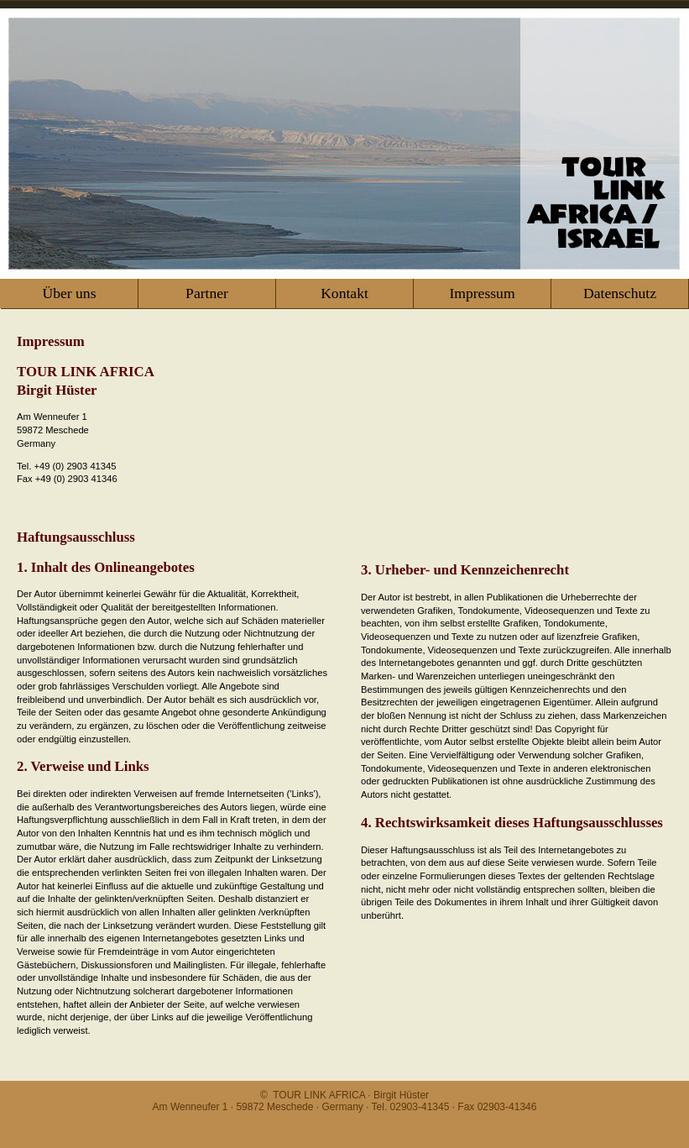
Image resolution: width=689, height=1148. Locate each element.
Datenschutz (619, 293)
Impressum (481, 293)
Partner (206, 293)
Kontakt (344, 293)
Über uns (69, 293)
